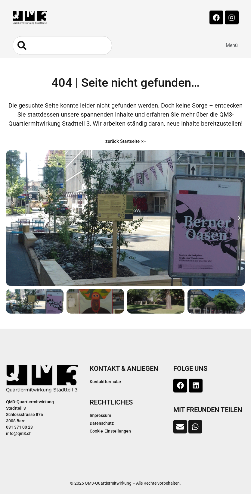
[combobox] (62, 45)
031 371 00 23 (19, 427)
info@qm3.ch (19, 433)
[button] (231, 45)
